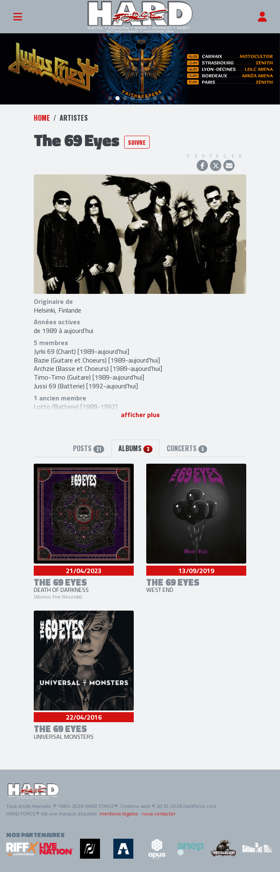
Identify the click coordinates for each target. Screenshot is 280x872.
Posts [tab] (88, 448)
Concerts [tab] (187, 448)
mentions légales (119, 813)
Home (42, 118)
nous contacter (158, 813)
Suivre (137, 142)
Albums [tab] (135, 448)
